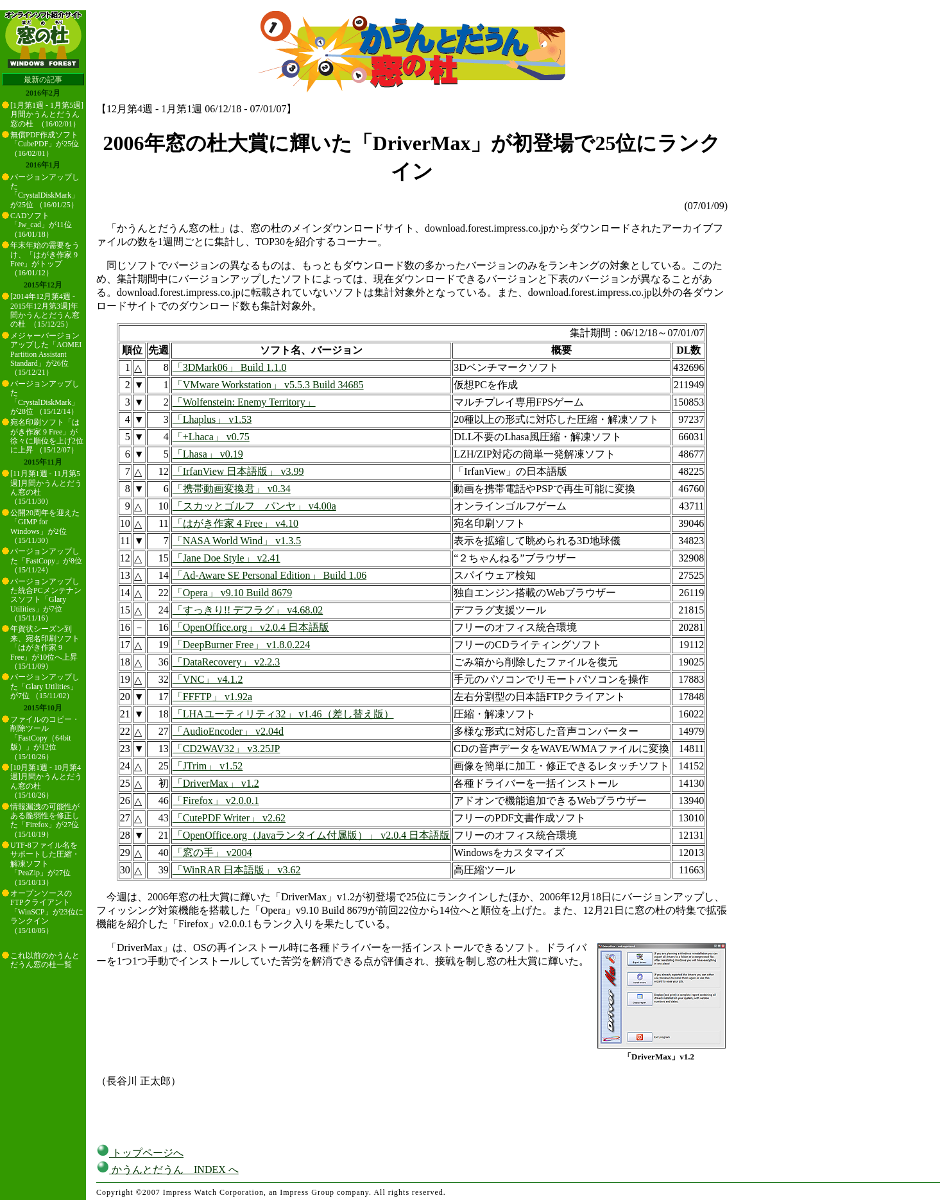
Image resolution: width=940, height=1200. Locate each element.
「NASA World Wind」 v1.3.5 (237, 540)
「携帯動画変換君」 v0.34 (232, 488)
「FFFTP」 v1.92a (212, 696)
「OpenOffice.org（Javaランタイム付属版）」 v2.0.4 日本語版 (311, 835)
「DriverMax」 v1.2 (216, 783)
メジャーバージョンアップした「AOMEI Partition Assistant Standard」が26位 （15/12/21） (45, 354)
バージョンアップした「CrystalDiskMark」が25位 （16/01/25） (45, 191)
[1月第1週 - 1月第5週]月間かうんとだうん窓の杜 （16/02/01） (46, 114)
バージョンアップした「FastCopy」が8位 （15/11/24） (46, 560)
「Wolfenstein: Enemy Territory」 (244, 402)
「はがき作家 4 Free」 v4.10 (235, 523)
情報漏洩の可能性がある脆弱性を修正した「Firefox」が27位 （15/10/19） (45, 820)
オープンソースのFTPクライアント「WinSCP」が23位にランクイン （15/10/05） (46, 912)
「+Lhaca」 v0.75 (211, 436)
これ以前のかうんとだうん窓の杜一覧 (45, 960)
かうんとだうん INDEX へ (167, 1169)
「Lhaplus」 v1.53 (212, 419)
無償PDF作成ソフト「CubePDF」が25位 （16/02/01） (44, 144)
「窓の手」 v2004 (212, 852)
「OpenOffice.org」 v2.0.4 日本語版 (251, 627)
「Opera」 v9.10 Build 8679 (233, 592)
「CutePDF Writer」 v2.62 (229, 817)
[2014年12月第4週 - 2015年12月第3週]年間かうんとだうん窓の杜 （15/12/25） (45, 310)
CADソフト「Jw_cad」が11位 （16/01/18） (41, 225)
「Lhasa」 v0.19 (208, 454)
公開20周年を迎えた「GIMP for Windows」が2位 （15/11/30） (45, 526)
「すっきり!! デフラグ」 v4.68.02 (248, 609)
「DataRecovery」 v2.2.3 (226, 661)
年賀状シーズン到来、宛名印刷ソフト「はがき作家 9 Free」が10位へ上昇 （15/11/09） (45, 647)
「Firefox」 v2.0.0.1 (216, 800)
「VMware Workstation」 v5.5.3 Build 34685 (268, 384)
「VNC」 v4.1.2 (208, 679)
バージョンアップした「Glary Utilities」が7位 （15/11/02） (45, 686)
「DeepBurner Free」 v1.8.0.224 (242, 644)
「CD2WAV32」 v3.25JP (226, 748)
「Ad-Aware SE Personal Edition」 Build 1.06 (270, 575)
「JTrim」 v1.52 (208, 765)
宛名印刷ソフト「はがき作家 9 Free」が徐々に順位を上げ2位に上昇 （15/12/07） (46, 436)
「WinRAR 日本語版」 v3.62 (237, 869)
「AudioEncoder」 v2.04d (228, 731)
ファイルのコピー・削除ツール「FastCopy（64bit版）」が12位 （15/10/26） (45, 738)
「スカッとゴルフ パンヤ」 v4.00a (254, 506)
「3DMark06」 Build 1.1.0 (230, 367)
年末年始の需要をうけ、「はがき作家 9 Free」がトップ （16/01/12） (45, 259)
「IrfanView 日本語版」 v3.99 (238, 471)
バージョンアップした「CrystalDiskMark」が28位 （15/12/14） (45, 397)
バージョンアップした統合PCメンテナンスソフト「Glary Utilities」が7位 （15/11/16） (45, 600)
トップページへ (140, 1152)
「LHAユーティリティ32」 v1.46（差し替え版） (283, 713)
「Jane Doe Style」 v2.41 (226, 558)
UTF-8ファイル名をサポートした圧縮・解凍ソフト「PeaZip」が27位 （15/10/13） (45, 864)
